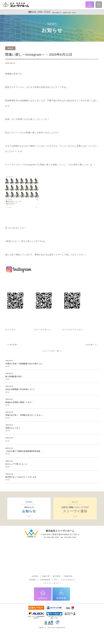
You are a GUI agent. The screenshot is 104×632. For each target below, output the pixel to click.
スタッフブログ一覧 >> (52, 351)
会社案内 (35, 576)
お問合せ (90, 4)
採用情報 (61, 594)
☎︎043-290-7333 (39, 12)
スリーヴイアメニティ (72, 329)
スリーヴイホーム (42, 329)
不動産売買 (68, 576)
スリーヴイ (10, 329)
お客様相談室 (45, 580)
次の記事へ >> (91, 345)
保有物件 (32, 580)
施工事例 (56, 576)
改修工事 (45, 576)
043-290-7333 (53, 537)
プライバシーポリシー (52, 583)
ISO (55, 580)
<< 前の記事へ (12, 345)
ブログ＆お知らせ (68, 580)
